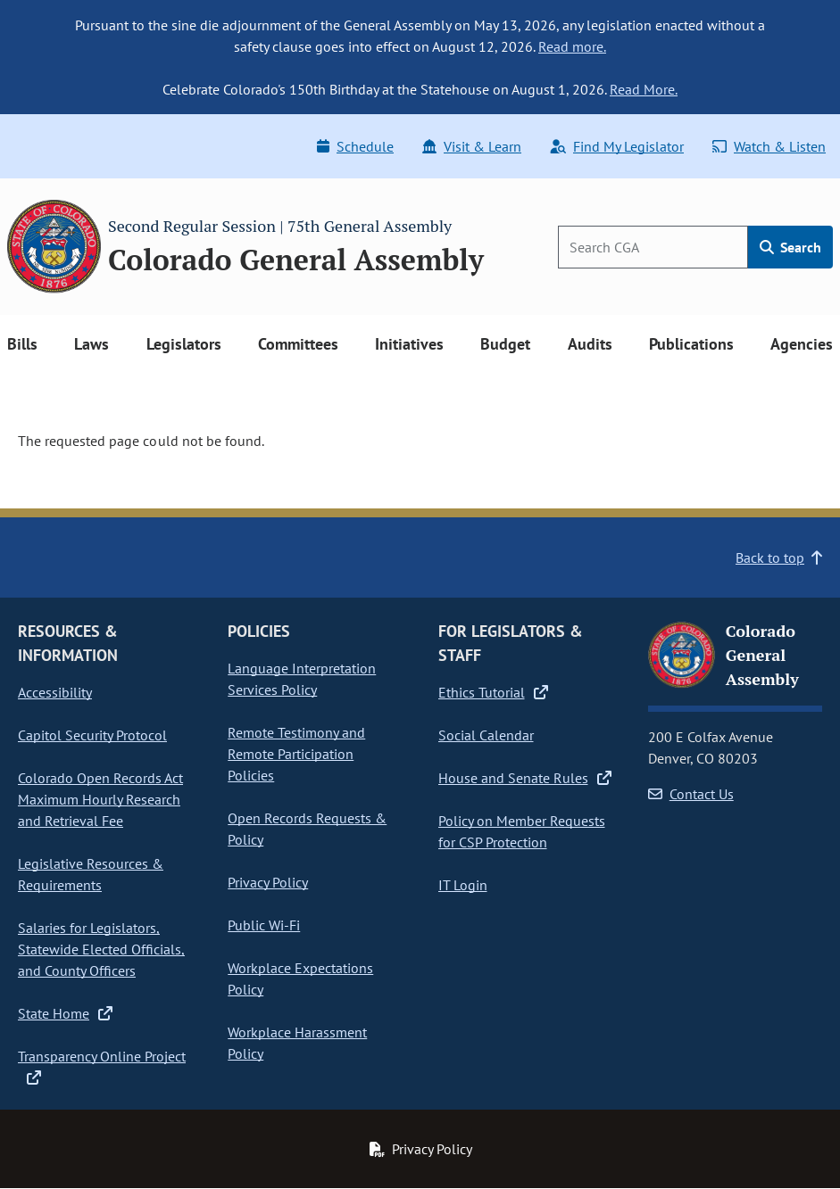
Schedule (355, 146)
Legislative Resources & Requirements (90, 874)
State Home (65, 1013)
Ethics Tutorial (493, 692)
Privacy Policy (268, 882)
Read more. (572, 46)
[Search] (653, 247)
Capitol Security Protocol (92, 735)
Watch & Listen (769, 146)
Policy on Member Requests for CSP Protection (521, 831)
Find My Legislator (617, 146)
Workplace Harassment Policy (297, 1042)
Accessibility (55, 692)
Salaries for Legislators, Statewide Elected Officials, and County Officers (101, 949)
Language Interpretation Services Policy (302, 678)
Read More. (644, 89)
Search (790, 247)
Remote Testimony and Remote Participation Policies (296, 753)
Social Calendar (486, 735)
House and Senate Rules (524, 778)
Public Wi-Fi (264, 925)
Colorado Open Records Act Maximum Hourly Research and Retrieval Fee (100, 799)
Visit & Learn (471, 146)
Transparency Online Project (102, 1066)
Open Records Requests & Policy (307, 828)
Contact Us (691, 794)
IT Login (462, 885)
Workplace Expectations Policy (300, 978)
